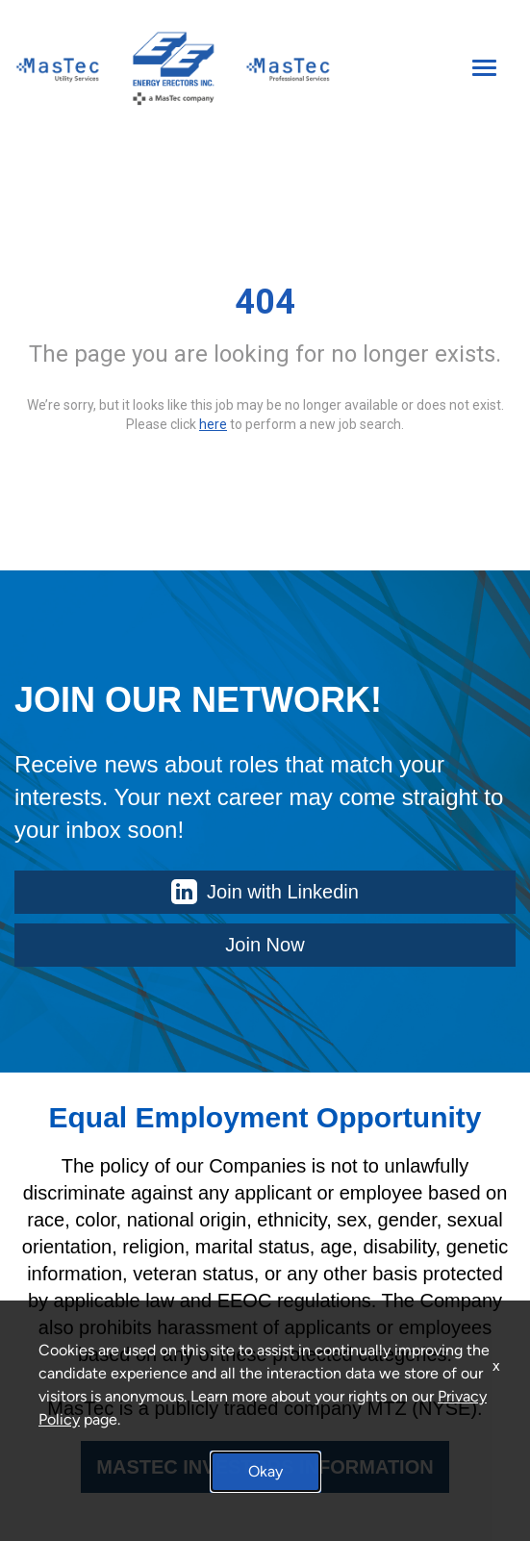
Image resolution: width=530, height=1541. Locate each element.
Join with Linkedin (265, 891)
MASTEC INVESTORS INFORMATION (264, 1467)
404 (265, 302)
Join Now (264, 944)
